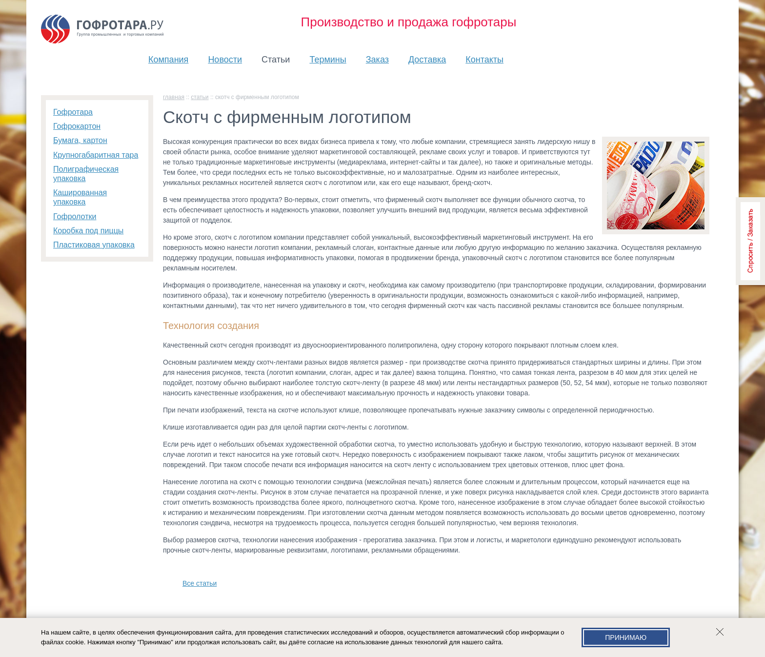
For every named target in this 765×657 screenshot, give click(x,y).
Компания (168, 59)
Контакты (484, 59)
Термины (327, 59)
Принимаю (625, 637)
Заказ (377, 59)
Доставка (427, 59)
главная (173, 97)
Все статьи (199, 583)
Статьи (276, 59)
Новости (225, 59)
